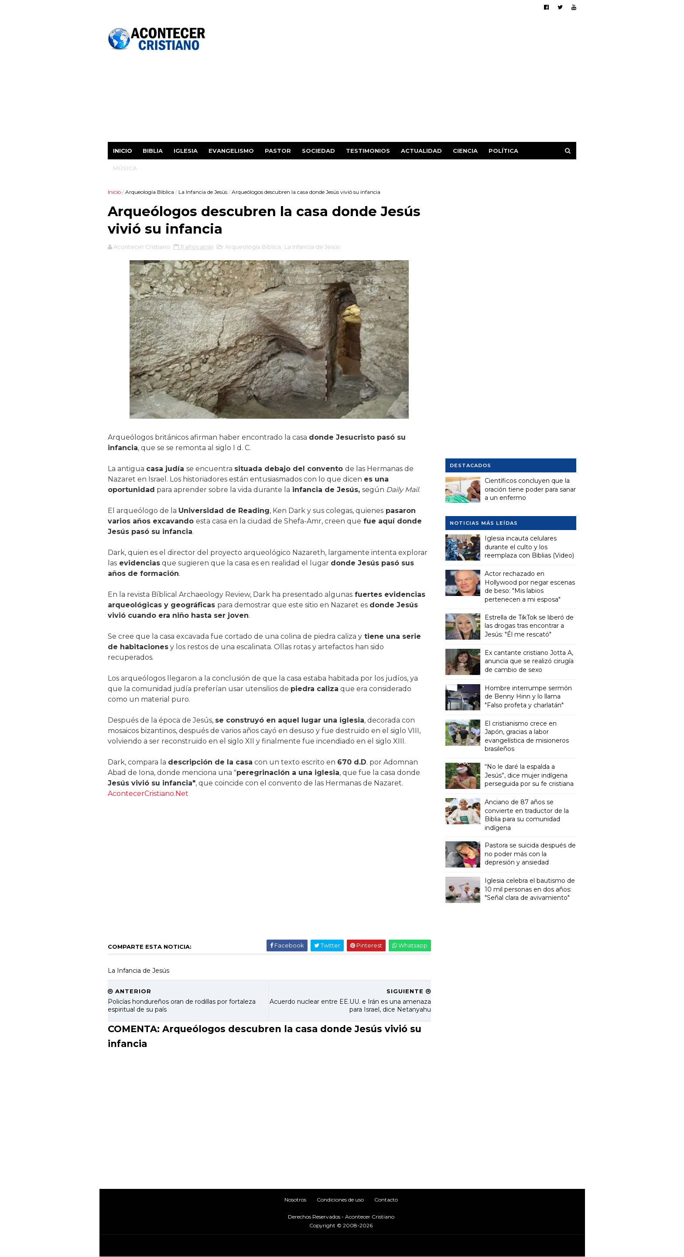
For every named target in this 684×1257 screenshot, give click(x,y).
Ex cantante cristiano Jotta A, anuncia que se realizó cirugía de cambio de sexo (529, 660)
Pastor (278, 150)
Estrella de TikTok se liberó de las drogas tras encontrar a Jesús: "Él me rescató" (529, 625)
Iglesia (186, 150)
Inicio (123, 150)
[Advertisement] (417, 81)
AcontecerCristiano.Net (148, 794)
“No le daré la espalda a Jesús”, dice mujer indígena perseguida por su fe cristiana (529, 775)
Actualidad (421, 150)
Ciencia (465, 150)
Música (125, 168)
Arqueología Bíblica (150, 192)
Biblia (153, 150)
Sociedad (318, 150)
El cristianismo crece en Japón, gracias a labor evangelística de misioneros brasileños (527, 736)
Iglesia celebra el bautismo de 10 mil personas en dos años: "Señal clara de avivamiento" (530, 889)
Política (504, 150)
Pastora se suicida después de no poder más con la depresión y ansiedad (530, 853)
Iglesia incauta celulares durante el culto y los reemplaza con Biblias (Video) (529, 546)
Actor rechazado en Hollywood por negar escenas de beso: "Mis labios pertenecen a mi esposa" (530, 586)
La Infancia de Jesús (203, 192)
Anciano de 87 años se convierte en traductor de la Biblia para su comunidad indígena (527, 815)
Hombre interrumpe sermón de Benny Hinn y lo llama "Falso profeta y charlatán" (528, 696)
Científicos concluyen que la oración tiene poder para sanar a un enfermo (530, 489)
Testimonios (368, 150)
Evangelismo (231, 150)
